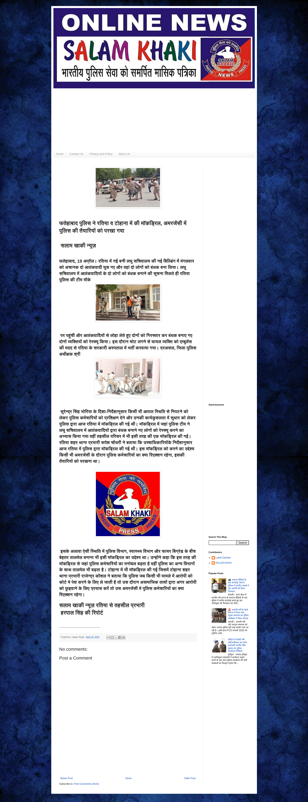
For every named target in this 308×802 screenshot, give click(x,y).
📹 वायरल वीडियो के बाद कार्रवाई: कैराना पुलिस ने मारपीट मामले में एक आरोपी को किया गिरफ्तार (238, 585)
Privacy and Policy (100, 154)
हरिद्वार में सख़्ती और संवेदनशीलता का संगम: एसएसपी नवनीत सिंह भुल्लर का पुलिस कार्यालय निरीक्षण (237, 645)
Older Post (190, 778)
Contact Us (76, 154)
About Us (124, 154)
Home (60, 154)
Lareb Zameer (223, 557)
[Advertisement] (154, 116)
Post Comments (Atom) (86, 784)
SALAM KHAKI (224, 562)
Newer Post (66, 778)
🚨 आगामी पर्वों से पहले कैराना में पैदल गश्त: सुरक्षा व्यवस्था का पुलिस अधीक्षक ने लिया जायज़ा (238, 614)
